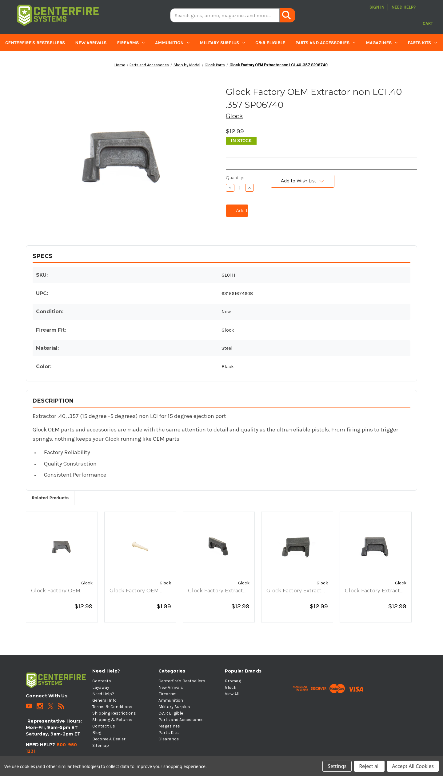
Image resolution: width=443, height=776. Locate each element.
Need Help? (403, 7)
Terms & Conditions (112, 706)
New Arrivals (90, 42)
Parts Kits (422, 42)
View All (232, 693)
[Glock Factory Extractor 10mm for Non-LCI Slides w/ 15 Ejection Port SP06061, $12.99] (375, 546)
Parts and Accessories (325, 42)
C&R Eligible (270, 42)
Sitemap (100, 745)
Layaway (100, 687)
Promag (233, 681)
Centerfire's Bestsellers (35, 42)
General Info (104, 700)
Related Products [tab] (50, 498)
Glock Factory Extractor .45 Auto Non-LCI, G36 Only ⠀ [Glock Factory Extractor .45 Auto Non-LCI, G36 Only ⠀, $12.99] (218, 591)
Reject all (369, 766)
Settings (337, 766)
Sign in (376, 7)
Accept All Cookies (413, 766)
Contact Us (103, 726)
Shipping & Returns (112, 719)
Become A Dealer (109, 739)
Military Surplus (222, 42)
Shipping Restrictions (114, 713)
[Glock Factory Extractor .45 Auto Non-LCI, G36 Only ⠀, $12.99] (219, 546)
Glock (230, 687)
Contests (101, 681)
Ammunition (172, 42)
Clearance (17, 60)
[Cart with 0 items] (427, 15)
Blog (96, 732)
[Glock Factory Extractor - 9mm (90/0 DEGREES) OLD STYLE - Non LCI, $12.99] (297, 546)
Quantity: (235, 177)
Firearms (131, 42)
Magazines (381, 42)
